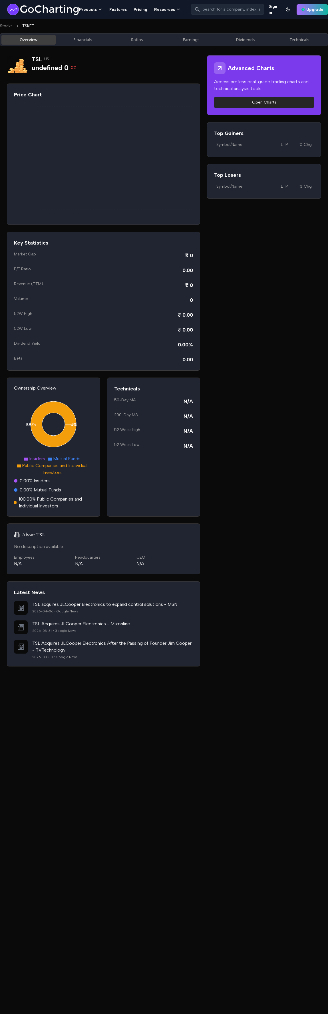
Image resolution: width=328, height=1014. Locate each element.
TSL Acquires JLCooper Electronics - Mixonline (81, 623)
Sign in (273, 9)
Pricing (140, 9)
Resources (167, 9)
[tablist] (164, 39)
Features (118, 9)
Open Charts (264, 102)
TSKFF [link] (28, 25)
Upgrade (312, 9)
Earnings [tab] (191, 39)
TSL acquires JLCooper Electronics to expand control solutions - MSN (104, 604)
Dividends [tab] (245, 39)
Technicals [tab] (299, 39)
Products (90, 9)
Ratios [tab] (137, 39)
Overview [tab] (29, 39)
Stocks (6, 25)
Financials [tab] (82, 39)
